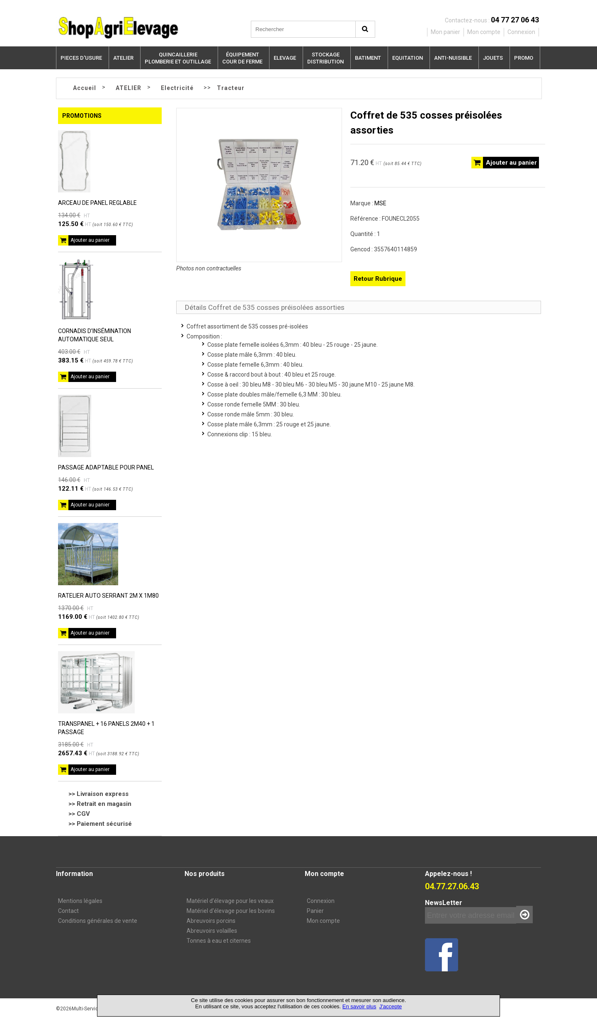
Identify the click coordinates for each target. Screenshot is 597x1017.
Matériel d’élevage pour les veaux (230, 901)
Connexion (321, 901)
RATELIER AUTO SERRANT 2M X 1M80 (108, 595)
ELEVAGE (285, 58)
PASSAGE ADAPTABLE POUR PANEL (106, 467)
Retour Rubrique (378, 278)
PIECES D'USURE (81, 58)
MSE (380, 203)
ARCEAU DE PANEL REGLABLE (97, 203)
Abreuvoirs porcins (211, 920)
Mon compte (323, 920)
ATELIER (123, 58)
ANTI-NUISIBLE (453, 58)
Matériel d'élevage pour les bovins (231, 911)
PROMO (523, 58)
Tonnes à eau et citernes (219, 940)
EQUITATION (407, 58)
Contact (68, 911)
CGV (83, 813)
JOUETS (493, 58)
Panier (315, 911)
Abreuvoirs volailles (212, 930)
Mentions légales (80, 901)
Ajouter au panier (89, 240)
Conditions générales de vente (97, 920)
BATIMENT (368, 58)
